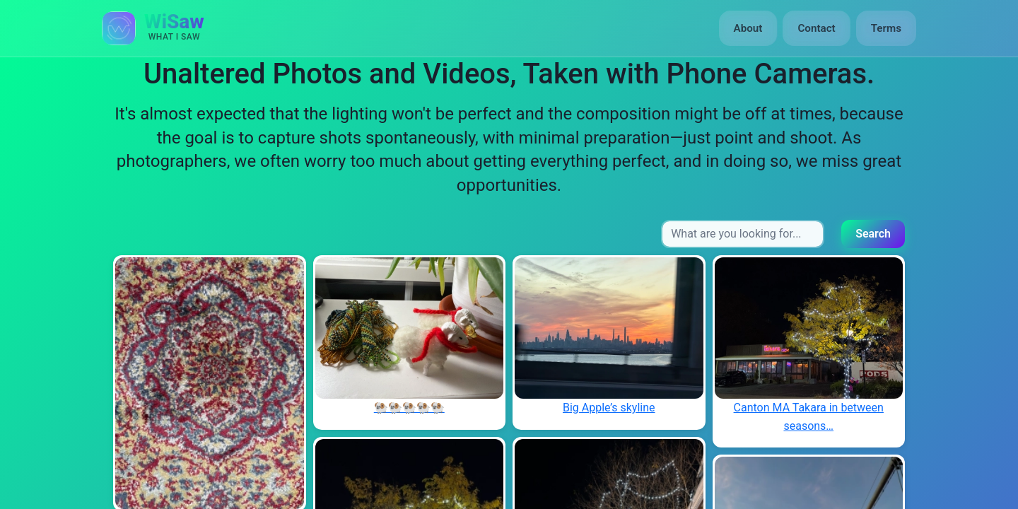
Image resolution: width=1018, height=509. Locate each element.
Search (873, 233)
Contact (816, 28)
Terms (886, 28)
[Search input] (742, 234)
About (748, 28)
